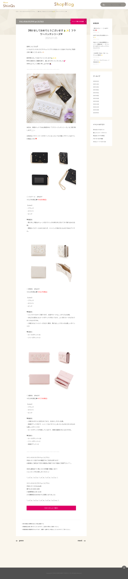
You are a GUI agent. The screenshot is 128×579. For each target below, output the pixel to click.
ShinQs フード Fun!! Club (99, 141)
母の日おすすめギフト (99, 129)
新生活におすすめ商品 (99, 135)
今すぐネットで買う (51, 508)
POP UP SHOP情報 (98, 138)
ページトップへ (124, 568)
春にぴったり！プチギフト (100, 132)
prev (20, 540)
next (81, 540)
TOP (17, 11)
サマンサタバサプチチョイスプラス (27, 11)
